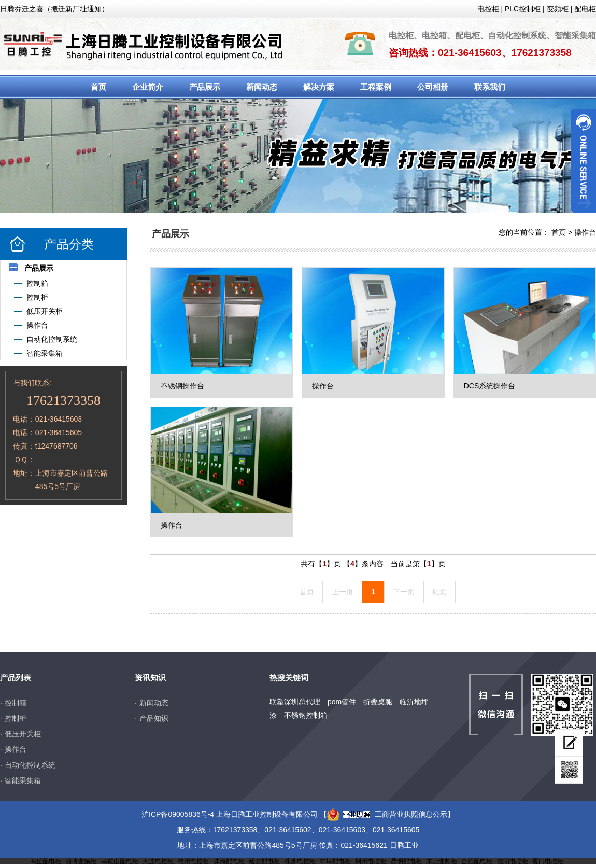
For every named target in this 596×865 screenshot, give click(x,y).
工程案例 (375, 86)
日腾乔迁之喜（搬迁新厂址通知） (54, 9)
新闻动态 (261, 86)
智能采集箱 (23, 780)
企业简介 (147, 86)
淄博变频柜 (80, 861)
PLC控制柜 (523, 9)
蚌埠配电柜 (335, 861)
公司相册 (432, 86)
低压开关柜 (23, 734)
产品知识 (153, 718)
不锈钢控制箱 (306, 715)
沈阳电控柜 (512, 861)
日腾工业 (404, 845)
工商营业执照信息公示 (387, 814)
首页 (98, 86)
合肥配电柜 (476, 861)
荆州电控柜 (370, 861)
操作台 (585, 232)
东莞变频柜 (441, 861)
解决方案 (318, 86)
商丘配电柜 (45, 861)
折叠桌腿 (377, 701)
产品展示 (204, 86)
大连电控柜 (158, 861)
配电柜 (585, 9)
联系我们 (489, 86)
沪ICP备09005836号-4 (177, 814)
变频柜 (558, 9)
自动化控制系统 (30, 765)
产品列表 (15, 677)
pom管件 (342, 701)
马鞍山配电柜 (119, 861)
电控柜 (488, 9)
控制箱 (15, 703)
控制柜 (15, 718)
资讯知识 (150, 677)
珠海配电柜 (229, 861)
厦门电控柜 (547, 861)
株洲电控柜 (300, 861)
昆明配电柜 (406, 861)
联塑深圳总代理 (294, 701)
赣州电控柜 (193, 861)
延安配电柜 (264, 861)
